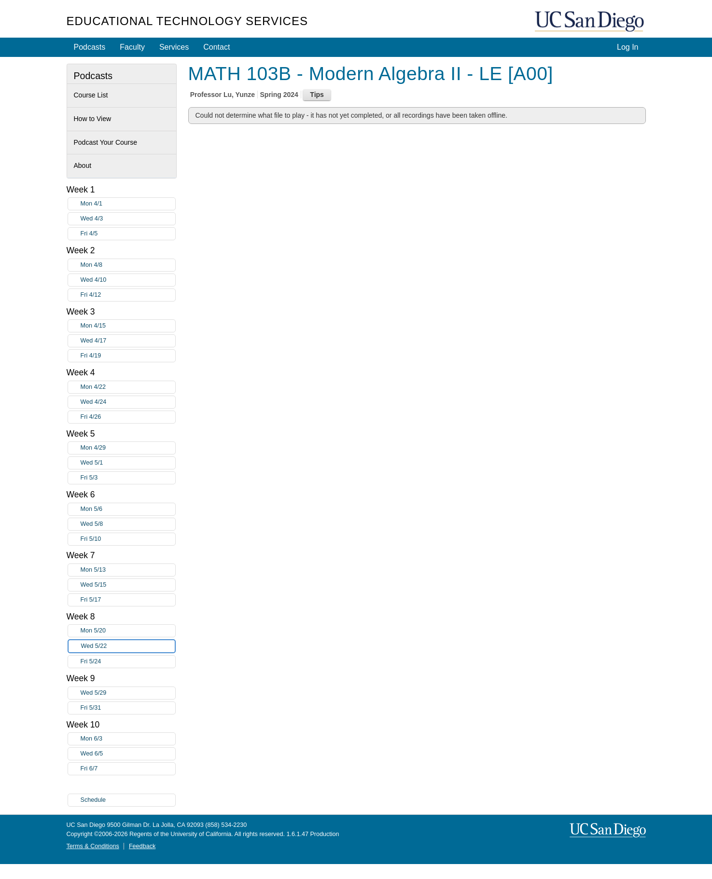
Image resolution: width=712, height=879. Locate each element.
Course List (91, 95)
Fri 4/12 (128, 295)
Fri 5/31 (128, 708)
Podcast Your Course (106, 142)
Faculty (132, 47)
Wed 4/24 (128, 402)
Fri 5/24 (128, 662)
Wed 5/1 (128, 463)
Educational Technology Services (187, 20)
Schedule (93, 800)
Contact (216, 47)
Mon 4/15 (128, 326)
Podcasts (90, 47)
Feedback (142, 846)
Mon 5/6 (128, 509)
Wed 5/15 (128, 585)
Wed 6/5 (128, 754)
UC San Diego (590, 22)
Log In (627, 47)
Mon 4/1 (128, 204)
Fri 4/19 (128, 356)
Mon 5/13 (128, 570)
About (83, 165)
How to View (93, 119)
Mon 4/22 (128, 387)
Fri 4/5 (128, 234)
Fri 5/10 (128, 539)
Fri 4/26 (128, 417)
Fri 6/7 (128, 769)
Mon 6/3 (128, 739)
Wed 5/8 (128, 524)
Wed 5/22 (128, 646)
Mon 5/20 (128, 631)
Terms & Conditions (93, 846)
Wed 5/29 (128, 693)
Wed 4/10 (128, 280)
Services (174, 47)
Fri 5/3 (128, 478)
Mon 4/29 (128, 448)
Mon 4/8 (128, 265)
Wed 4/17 (128, 341)
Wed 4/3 (128, 219)
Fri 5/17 (128, 600)
